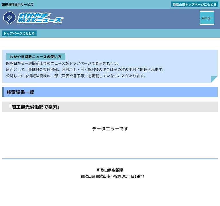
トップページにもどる (19, 33)
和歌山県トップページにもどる (194, 4)
